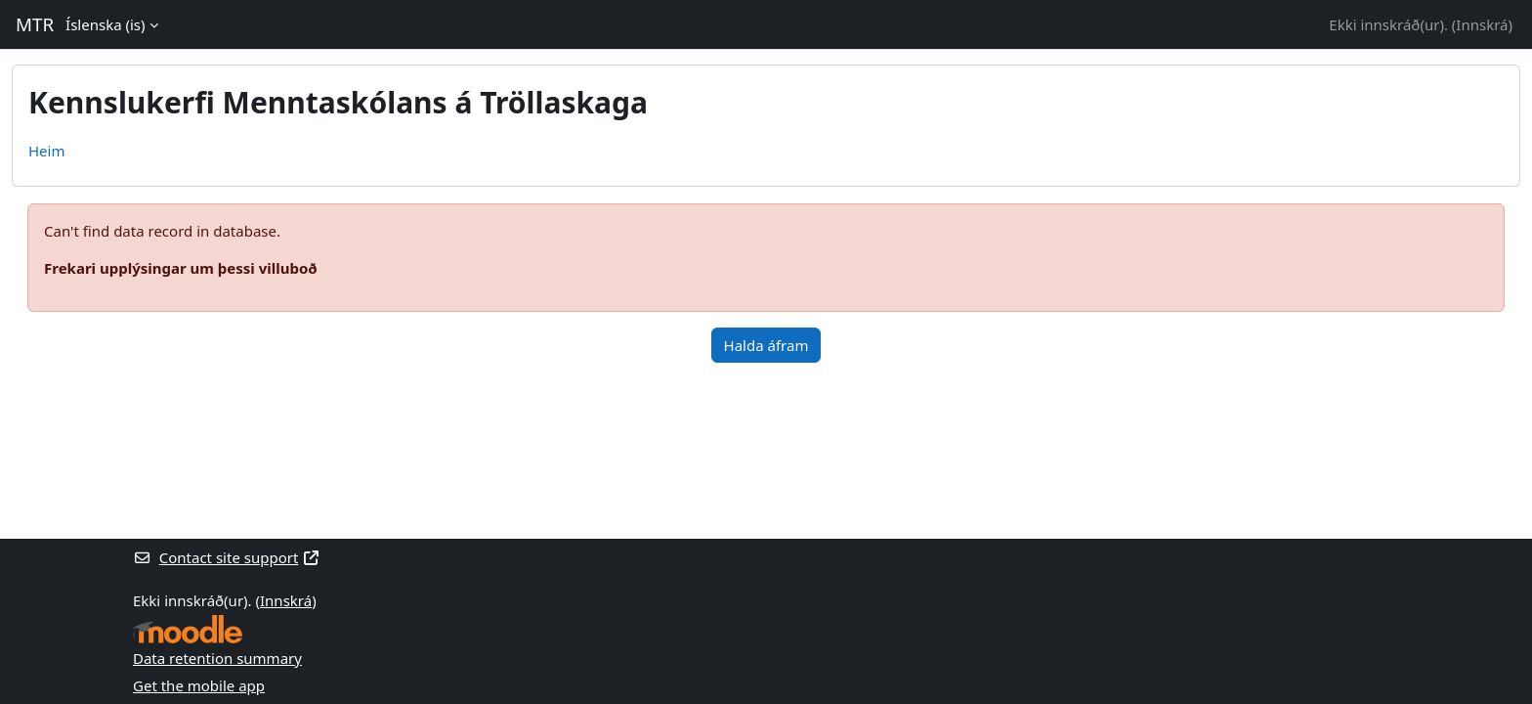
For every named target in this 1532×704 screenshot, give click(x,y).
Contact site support (226, 557)
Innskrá (1482, 24)
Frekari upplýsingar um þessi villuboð (181, 268)
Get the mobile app (199, 685)
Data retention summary (217, 658)
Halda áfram (766, 345)
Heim (46, 150)
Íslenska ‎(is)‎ (105, 24)
